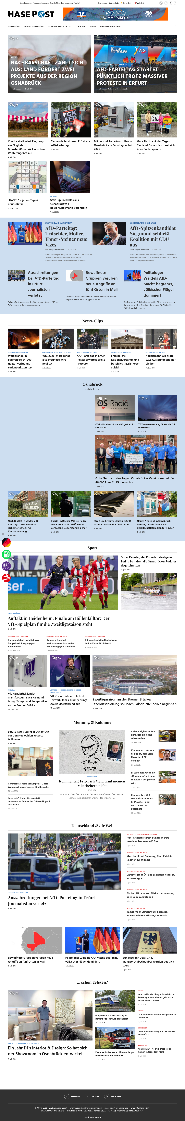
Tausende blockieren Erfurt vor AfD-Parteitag (70, 143)
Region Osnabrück (34, 26)
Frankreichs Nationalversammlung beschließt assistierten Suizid (125, 362)
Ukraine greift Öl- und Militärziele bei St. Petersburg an (151, 877)
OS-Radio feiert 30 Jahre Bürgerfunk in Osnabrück (114, 426)
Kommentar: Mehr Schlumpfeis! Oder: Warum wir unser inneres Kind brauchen (29, 785)
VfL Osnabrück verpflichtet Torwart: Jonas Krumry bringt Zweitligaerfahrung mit (68, 700)
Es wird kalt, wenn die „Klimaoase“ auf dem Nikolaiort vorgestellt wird (143, 778)
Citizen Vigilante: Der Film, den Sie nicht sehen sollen (143, 735)
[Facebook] (166, 3)
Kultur (82, 26)
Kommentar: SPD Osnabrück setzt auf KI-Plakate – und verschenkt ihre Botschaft (142, 802)
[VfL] (6, 566)
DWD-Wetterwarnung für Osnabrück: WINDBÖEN (157, 426)
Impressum (102, 3)
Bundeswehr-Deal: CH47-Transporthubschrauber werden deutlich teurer (148, 962)
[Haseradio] (6, 578)
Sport (93, 26)
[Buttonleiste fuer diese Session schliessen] (2, 534)
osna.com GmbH (60, 1107)
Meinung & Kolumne (111, 26)
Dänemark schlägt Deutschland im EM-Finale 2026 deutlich (101, 641)
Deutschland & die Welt (61, 26)
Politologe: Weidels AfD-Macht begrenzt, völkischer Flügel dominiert (159, 284)
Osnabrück (14, 26)
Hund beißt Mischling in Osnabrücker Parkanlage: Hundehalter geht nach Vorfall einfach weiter (156, 997)
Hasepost (17, 89)
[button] (15, 3)
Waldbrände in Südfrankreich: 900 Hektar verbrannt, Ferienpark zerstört (20, 362)
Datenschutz (114, 3)
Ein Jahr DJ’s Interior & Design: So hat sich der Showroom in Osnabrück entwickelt (47, 1051)
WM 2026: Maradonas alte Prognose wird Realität (56, 360)
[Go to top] (92, 1117)
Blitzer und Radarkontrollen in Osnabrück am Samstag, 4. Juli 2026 (113, 145)
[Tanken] (6, 554)
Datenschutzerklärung (92, 1107)
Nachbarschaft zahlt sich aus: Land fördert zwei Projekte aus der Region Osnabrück (47, 73)
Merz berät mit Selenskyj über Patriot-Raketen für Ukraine (149, 858)
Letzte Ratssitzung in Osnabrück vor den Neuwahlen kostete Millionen (28, 736)
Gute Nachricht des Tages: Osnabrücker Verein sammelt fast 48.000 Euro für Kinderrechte (135, 480)
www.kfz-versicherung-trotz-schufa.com (126, 1110)
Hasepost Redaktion (108, 89)
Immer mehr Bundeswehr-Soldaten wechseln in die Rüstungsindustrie (147, 914)
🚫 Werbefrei (139, 3)
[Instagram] (175, 3)
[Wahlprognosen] (6, 543)
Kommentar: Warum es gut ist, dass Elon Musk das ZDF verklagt (142, 756)
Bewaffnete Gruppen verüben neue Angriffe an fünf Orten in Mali (102, 281)
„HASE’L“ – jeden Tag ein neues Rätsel (23, 202)
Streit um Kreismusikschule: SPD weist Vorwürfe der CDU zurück (112, 523)
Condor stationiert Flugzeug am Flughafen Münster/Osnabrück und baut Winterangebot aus (27, 147)
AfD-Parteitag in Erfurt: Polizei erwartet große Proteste (91, 360)
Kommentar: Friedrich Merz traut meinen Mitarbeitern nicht (92, 783)
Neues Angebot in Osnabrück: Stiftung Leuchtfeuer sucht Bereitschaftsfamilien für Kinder (155, 524)
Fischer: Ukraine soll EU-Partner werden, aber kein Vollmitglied (150, 895)
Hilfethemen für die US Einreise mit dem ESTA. (86, 1110)
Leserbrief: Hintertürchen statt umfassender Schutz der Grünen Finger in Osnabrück (29, 801)
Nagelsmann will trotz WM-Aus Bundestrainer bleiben (160, 360)
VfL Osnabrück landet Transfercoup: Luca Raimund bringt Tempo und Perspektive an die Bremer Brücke (27, 700)
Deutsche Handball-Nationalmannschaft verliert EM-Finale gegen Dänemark (61, 643)
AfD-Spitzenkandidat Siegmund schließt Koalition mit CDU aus (153, 236)
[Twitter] (170, 3)
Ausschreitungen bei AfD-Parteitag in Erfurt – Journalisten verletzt (43, 284)
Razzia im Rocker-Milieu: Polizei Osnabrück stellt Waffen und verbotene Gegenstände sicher (69, 524)
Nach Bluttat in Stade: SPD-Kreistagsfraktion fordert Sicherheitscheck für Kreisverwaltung (23, 526)
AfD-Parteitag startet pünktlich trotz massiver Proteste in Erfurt (132, 77)
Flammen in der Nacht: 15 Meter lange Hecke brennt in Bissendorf (114, 1054)
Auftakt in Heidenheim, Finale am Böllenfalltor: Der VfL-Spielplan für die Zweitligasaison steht (59, 621)
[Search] (175, 26)
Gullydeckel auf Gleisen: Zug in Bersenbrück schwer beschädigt (111, 1017)
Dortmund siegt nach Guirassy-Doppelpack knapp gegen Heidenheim (24, 643)
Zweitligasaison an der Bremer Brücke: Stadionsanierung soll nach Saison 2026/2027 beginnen (134, 702)
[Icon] (23, 338)
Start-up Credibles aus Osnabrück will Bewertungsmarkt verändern (68, 204)
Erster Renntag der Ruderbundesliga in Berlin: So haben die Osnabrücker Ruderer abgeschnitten (148, 561)
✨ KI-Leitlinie (126, 3)
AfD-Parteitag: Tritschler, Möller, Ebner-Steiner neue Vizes (66, 236)
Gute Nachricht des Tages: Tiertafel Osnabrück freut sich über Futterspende (156, 145)
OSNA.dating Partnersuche (52, 1110)
